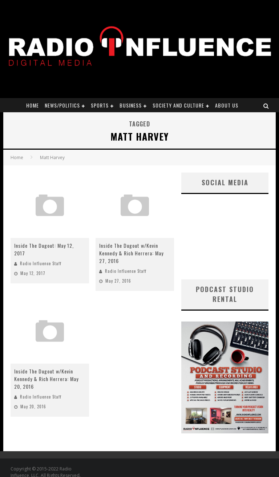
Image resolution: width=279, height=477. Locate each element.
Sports (100, 105)
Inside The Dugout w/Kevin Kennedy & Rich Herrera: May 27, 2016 (131, 253)
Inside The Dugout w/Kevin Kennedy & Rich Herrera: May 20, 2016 (46, 378)
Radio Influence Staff (40, 263)
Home (32, 105)
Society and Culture (178, 105)
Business (131, 105)
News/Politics (62, 105)
